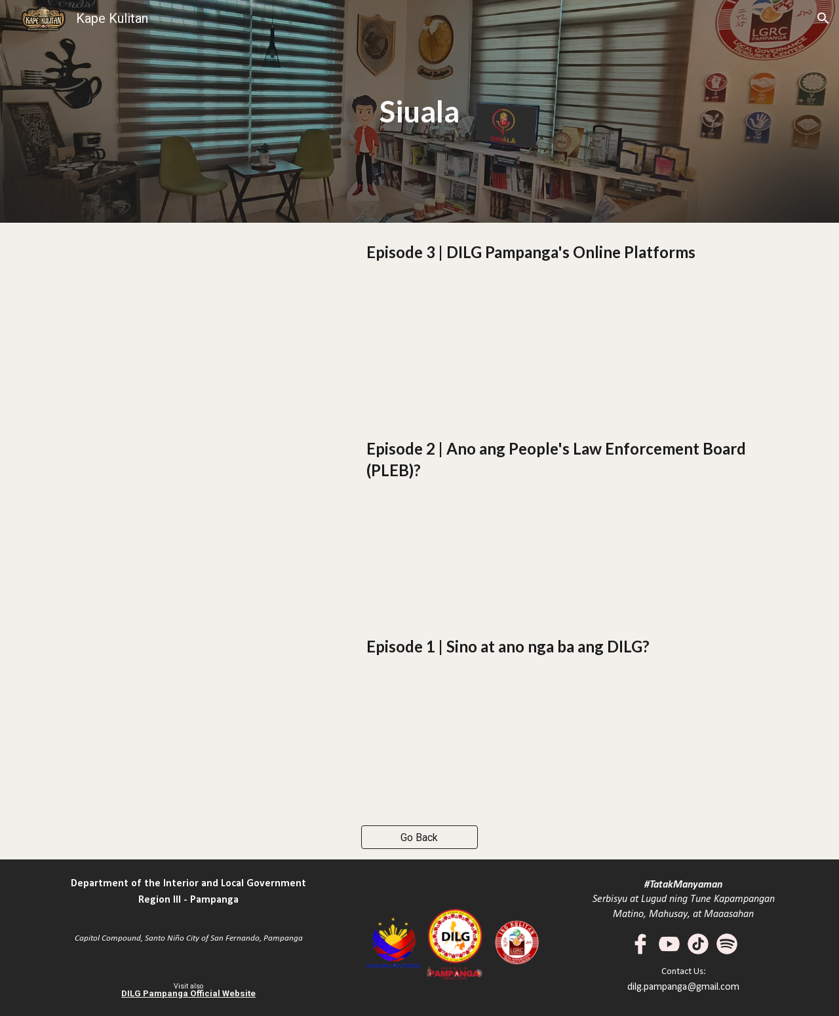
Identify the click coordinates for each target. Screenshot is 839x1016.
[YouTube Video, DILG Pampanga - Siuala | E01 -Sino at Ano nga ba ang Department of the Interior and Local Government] (188, 716)
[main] (419, 111)
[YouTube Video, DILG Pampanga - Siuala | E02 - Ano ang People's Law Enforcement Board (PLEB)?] (188, 518)
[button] (823, 18)
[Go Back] (420, 837)
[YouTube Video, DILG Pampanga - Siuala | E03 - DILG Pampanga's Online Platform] (188, 321)
